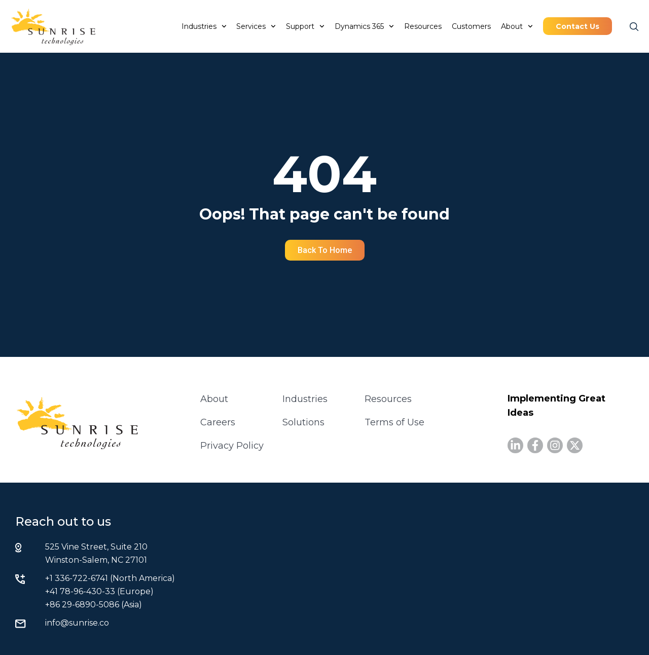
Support (305, 26)
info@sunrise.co (77, 623)
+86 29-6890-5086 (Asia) (93, 604)
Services (256, 26)
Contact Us (577, 26)
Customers (471, 26)
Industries (204, 26)
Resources (423, 26)
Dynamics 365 (364, 26)
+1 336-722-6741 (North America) (110, 578)
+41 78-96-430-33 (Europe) (99, 591)
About (517, 26)
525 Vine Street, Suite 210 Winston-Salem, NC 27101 (96, 553)
